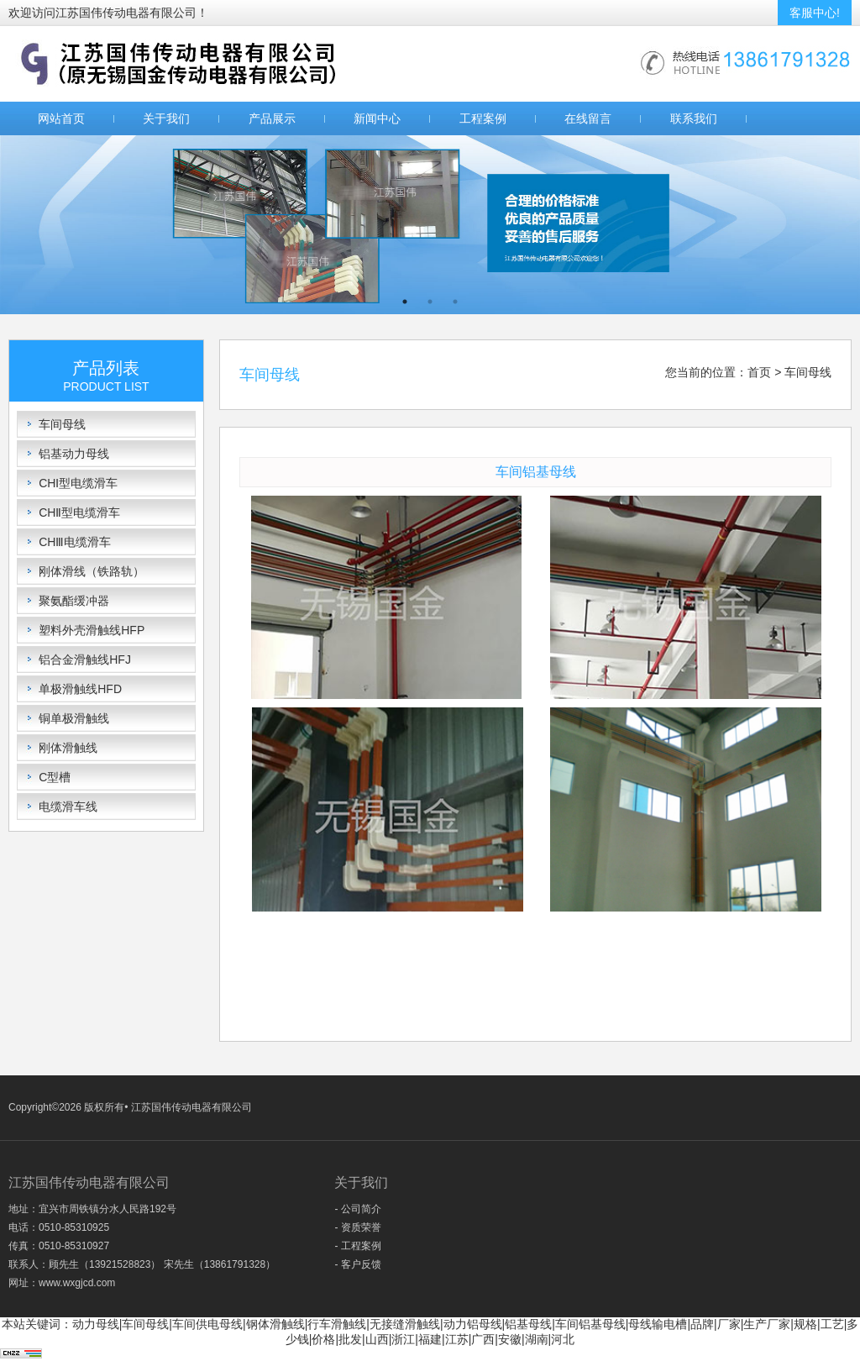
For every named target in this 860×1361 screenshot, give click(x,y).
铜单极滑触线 (74, 718)
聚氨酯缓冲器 (74, 600)
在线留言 (587, 118)
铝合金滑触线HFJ (85, 659)
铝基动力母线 (74, 453)
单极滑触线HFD (80, 689)
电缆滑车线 (68, 806)
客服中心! (814, 12)
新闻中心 (377, 118)
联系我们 (693, 118)
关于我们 (166, 118)
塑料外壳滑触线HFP (91, 630)
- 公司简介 (357, 1209)
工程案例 (482, 118)
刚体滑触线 (68, 747)
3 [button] (455, 301)
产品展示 (272, 118)
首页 (759, 372)
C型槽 (55, 777)
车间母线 (62, 424)
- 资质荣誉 (357, 1227)
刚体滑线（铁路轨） (91, 571)
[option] (430, 224)
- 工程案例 (357, 1246)
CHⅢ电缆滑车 (75, 542)
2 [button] (430, 301)
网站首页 (61, 118)
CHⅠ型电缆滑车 (78, 483)
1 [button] (404, 301)
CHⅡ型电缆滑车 (79, 512)
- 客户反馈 (357, 1264)
